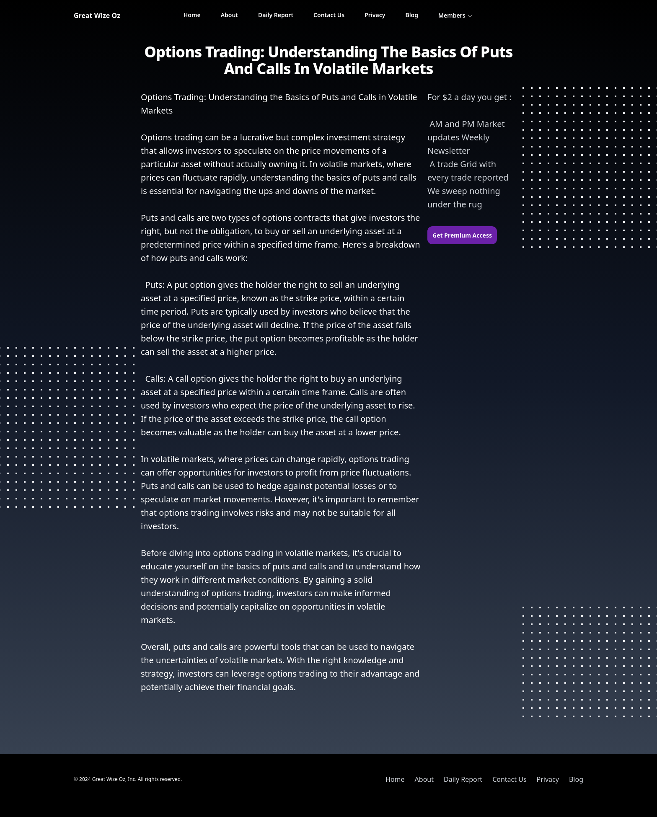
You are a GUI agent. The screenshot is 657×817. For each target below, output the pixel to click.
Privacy (375, 15)
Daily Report (275, 15)
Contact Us (328, 15)
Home (192, 15)
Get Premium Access (462, 235)
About (229, 15)
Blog (411, 15)
